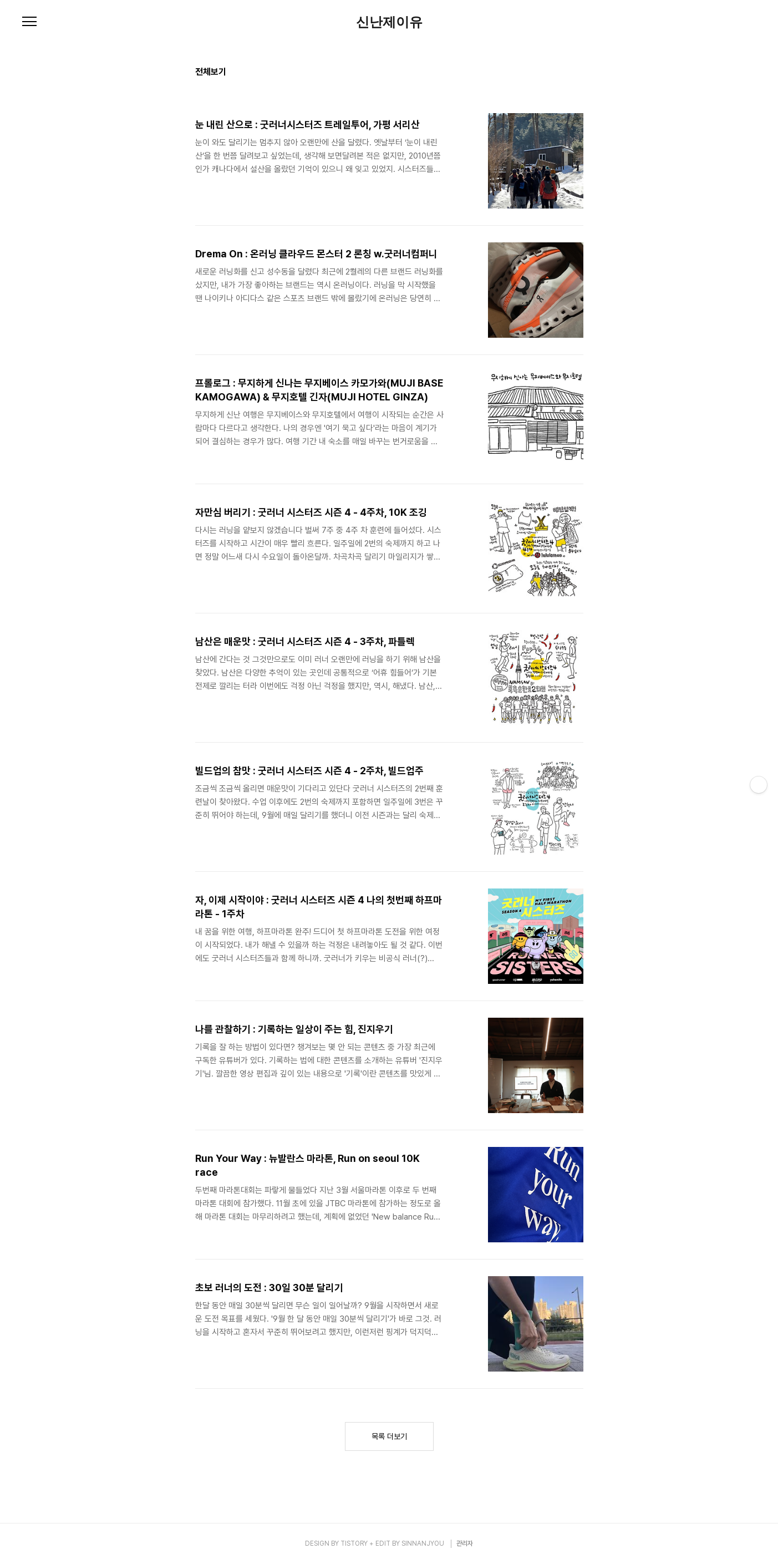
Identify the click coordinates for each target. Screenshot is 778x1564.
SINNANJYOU (422, 1543)
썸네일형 (561, 73)
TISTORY (354, 1543)
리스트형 (576, 73)
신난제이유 (389, 22)
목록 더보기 (389, 1436)
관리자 (464, 1543)
